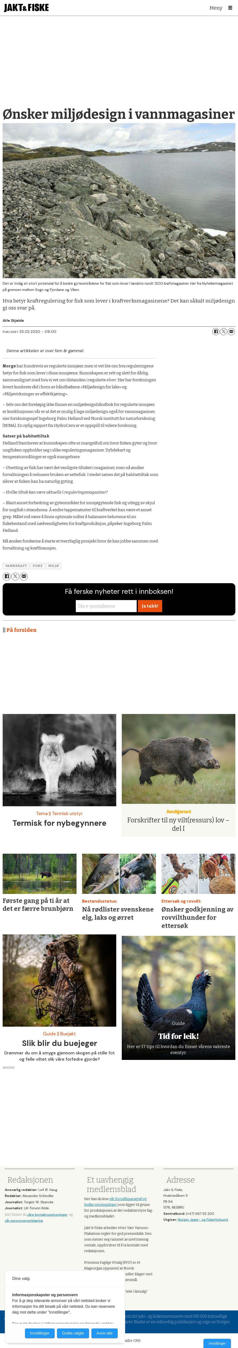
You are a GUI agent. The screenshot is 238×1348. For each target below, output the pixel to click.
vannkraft (16, 566)
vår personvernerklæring (24, 1220)
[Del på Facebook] (215, 331)
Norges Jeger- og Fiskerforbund (203, 1219)
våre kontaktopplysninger (47, 1214)
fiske (38, 566)
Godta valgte (73, 1333)
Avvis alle (104, 1333)
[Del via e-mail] (231, 331)
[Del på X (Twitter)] (223, 331)
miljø (53, 566)
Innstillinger (217, 1343)
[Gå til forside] (26, 8)
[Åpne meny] (230, 8)
